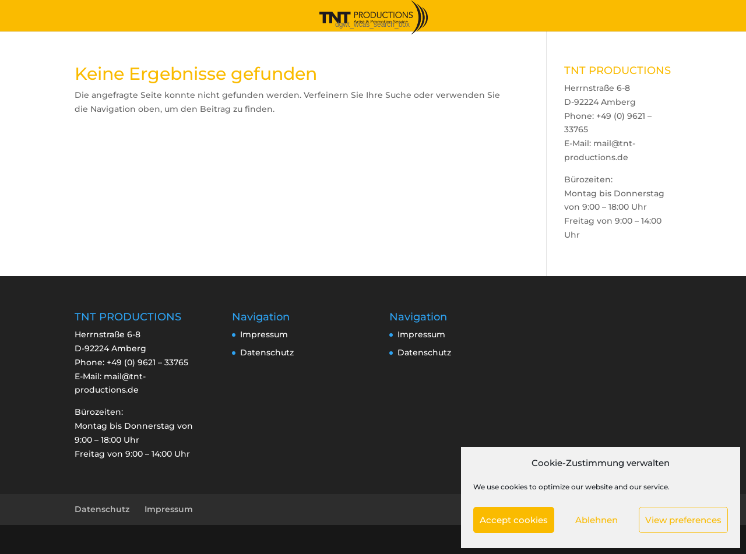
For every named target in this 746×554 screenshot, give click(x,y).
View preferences (683, 519)
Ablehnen (596, 519)
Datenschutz (267, 352)
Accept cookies (514, 519)
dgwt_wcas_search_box (372, 24)
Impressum (264, 334)
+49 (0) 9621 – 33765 (147, 362)
